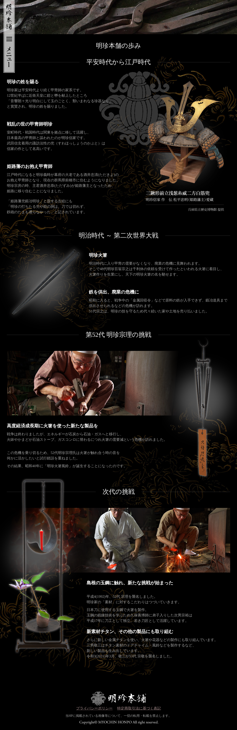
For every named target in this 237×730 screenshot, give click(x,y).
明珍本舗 (7, 15)
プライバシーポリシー (94, 708)
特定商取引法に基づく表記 (139, 708)
